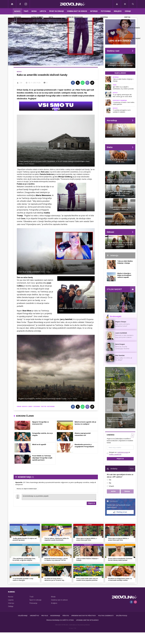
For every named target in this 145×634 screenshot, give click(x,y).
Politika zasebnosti (106, 615)
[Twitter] (78, 83)
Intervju (94, 11)
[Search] (133, 4)
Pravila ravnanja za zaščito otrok (60, 620)
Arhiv (132, 469)
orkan (19, 406)
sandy (30, 406)
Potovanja (106, 11)
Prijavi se (91, 503)
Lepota (43, 11)
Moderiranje (55, 615)
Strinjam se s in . (119, 453)
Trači (26, 11)
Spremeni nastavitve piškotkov (83, 615)
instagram (50, 406)
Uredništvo (34, 615)
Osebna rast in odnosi (77, 11)
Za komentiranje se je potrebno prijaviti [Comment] (59, 497)
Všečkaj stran (120, 512)
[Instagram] (26, 4)
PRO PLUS (44, 615)
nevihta (24, 406)
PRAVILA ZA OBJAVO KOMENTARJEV (27, 488)
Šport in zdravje (56, 11)
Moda (34, 11)
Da (110, 480)
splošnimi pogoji (123, 452)
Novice (17, 11)
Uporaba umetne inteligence (87, 620)
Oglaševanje (22, 615)
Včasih (111, 486)
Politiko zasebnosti (115, 454)
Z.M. (21, 83)
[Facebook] (20, 4)
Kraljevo (118, 11)
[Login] (117, 4)
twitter (43, 406)
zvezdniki (36, 406)
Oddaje (128, 11)
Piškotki (66, 615)
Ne (110, 483)
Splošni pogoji (121, 615)
